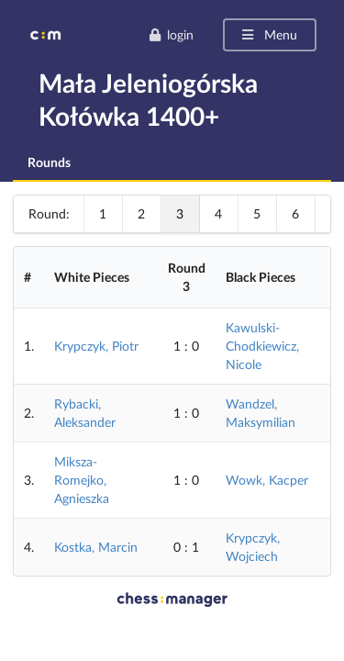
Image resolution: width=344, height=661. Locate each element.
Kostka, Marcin (96, 547)
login (171, 34)
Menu (268, 34)
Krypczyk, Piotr (96, 345)
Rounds (49, 162)
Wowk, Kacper (267, 479)
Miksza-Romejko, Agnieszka (81, 480)
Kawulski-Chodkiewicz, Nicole (262, 345)
